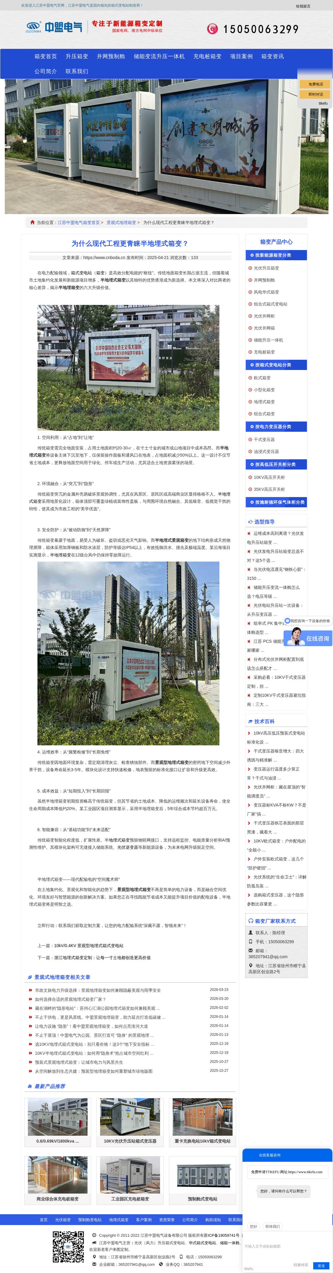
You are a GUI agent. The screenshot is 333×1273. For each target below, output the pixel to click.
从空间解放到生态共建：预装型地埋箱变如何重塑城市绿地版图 (94, 1071)
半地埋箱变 (60, 555)
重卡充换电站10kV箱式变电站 (203, 1141)
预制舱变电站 (90, 1220)
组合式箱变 (264, 413)
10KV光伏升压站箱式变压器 (130, 1141)
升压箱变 (77, 56)
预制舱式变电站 (202, 1199)
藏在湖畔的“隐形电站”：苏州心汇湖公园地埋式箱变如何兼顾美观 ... (97, 1008)
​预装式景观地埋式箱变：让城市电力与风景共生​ (79, 1062)
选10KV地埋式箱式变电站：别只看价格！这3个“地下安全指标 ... (94, 1044)
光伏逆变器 (127, 847)
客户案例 (144, 1220)
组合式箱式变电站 (270, 304)
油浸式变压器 (266, 451)
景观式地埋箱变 (121, 222)
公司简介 (45, 71)
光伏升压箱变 (266, 268)
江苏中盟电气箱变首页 (79, 222)
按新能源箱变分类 (273, 255)
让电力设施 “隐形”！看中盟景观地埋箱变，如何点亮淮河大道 (91, 1026)
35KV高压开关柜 (269, 489)
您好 (253, 1226)
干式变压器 (264, 439)
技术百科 (264, 721)
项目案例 (241, 56)
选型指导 (264, 521)
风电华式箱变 (266, 292)
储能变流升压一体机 (159, 56)
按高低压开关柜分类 (275, 464)
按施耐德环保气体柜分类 (280, 502)
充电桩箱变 (207, 56)
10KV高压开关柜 (269, 477)
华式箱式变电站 (202, 1243)
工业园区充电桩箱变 (130, 1199)
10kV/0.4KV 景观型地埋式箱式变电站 (89, 945)
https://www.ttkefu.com (305, 1172)
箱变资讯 (272, 56)
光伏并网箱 (264, 328)
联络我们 (273, 1226)
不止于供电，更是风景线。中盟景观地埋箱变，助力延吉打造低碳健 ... (100, 1017)
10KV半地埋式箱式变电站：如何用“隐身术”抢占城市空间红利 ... (94, 1053)
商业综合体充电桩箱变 (58, 1199)
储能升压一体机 (268, 340)
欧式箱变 (262, 377)
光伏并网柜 (264, 316)
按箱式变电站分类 (273, 364)
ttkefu (323, 103)
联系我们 (77, 71)
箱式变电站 (81, 272)
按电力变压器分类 (273, 426)
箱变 (100, 272)
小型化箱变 (264, 389)
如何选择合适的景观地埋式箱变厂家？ (70, 999)
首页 (44, 1220)
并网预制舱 (111, 56)
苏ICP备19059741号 (221, 1235)
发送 (321, 1266)
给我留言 (303, 6)
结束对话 (301, 1265)
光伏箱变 (63, 1220)
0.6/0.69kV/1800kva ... (58, 1141)
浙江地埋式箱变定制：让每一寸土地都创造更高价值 (102, 957)
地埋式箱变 (119, 840)
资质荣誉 (167, 1220)
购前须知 (213, 1220)
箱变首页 (45, 56)
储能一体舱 (229, 1243)
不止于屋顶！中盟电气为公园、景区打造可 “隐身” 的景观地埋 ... (94, 1035)
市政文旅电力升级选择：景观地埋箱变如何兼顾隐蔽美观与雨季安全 (98, 990)
